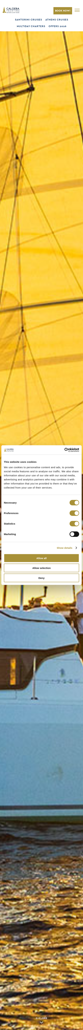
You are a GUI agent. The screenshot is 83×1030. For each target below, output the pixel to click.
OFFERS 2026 (57, 26)
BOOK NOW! (62, 10)
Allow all (41, 558)
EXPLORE (41, 1018)
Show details (64, 547)
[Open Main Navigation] (78, 10)
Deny (41, 577)
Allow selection (41, 568)
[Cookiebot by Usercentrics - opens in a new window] (64, 450)
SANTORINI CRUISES (28, 19)
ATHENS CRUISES (56, 19)
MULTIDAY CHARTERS (31, 26)
